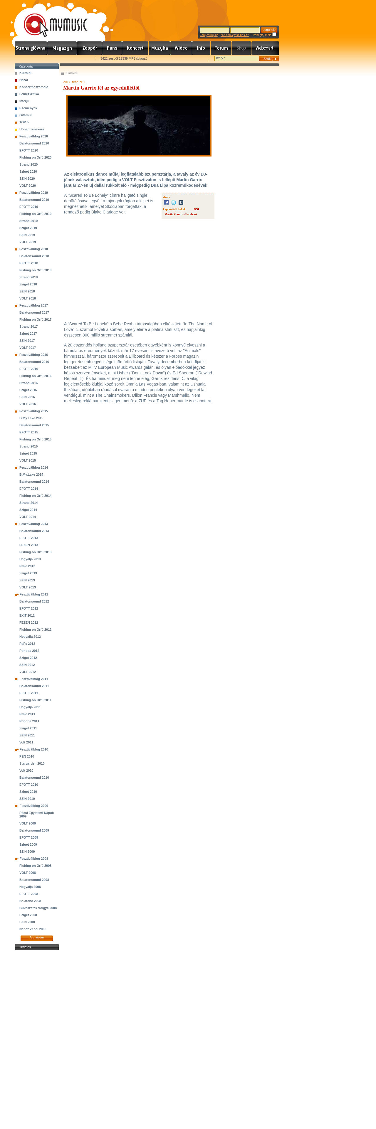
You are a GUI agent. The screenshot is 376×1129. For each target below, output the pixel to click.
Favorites (27, 59)
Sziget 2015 (28, 453)
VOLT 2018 (27, 298)
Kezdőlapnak (52, 59)
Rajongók (112, 48)
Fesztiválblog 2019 (33, 192)
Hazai (23, 80)
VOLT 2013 (27, 587)
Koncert (135, 48)
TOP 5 (23, 122)
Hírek (62, 48)
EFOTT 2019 (28, 206)
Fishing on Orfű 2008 (35, 865)
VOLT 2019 (27, 242)
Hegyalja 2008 (30, 887)
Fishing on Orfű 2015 (35, 439)
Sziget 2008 (28, 915)
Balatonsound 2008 (34, 879)
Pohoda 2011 (29, 721)
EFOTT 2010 (28, 784)
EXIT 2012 (27, 615)
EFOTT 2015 (28, 432)
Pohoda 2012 (29, 650)
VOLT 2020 (27, 185)
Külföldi (25, 73)
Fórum (221, 48)
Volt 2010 (26, 770)
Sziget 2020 (28, 171)
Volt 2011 (26, 742)
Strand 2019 (28, 221)
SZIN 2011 (27, 735)
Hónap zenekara (31, 129)
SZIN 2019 (27, 235)
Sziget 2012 (28, 657)
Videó (181, 48)
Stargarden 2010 (32, 763)
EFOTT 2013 (28, 538)
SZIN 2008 (27, 922)
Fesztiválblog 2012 (34, 594)
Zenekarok (89, 48)
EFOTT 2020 (28, 150)
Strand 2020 (28, 164)
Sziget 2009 (28, 844)
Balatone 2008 (30, 901)
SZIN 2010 (27, 798)
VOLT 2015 (27, 460)
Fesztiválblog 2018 (33, 249)
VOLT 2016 (27, 404)
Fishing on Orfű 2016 (35, 376)
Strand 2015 (28, 446)
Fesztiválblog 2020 (33, 136)
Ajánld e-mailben (77, 59)
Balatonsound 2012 (34, 601)
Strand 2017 (28, 326)
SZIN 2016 (27, 397)
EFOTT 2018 (28, 263)
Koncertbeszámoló (33, 87)
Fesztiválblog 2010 (34, 749)
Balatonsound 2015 (34, 425)
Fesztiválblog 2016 (33, 354)
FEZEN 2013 (28, 545)
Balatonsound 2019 (34, 199)
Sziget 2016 (28, 390)
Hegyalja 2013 (30, 559)
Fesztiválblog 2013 (33, 524)
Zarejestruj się (209, 35)
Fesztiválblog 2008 (34, 858)
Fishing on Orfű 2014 (35, 495)
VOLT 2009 (27, 823)
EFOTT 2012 (28, 608)
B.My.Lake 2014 (31, 474)
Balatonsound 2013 (34, 531)
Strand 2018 (28, 277)
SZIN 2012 (27, 665)
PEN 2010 (26, 756)
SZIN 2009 (27, 851)
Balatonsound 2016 (34, 362)
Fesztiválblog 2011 (34, 679)
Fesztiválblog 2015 (33, 411)
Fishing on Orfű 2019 (35, 214)
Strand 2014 (28, 502)
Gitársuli (26, 115)
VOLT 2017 (27, 347)
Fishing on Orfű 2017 (35, 319)
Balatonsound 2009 (34, 830)
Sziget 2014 (28, 510)
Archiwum (37, 937)
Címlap (31, 48)
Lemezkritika (29, 94)
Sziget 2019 (28, 228)
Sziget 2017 (28, 333)
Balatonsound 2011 (34, 686)
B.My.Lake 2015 (31, 418)
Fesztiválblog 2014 (33, 467)
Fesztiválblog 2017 (33, 305)
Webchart (265, 48)
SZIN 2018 (27, 291)
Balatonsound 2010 (34, 777)
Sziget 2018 (28, 284)
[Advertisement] (36, 1039)
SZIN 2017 (27, 340)
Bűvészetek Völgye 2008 (38, 908)
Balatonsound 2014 (34, 481)
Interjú (24, 101)
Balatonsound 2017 (34, 312)
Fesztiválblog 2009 (34, 805)
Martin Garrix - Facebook (180, 214)
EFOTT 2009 (28, 837)
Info (201, 48)
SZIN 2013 (27, 580)
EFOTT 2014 (28, 488)
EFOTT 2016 (28, 369)
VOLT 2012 (27, 672)
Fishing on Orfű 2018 (35, 270)
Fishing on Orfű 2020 (35, 157)
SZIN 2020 (27, 178)
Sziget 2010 (28, 791)
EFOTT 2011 (28, 693)
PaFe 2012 (27, 643)
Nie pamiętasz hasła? (235, 35)
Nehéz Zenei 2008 (32, 929)
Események (28, 108)
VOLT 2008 (27, 872)
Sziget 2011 (28, 728)
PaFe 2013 (27, 566)
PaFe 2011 (27, 714)
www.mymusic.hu (51, 19)
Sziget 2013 (28, 573)
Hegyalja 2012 (30, 636)
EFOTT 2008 (28, 894)
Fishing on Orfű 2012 (35, 629)
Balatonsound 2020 (34, 143)
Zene (159, 48)
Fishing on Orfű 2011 (35, 700)
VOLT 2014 (27, 517)
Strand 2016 (28, 383)
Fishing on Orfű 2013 (35, 552)
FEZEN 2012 (28, 622)
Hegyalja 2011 (30, 707)
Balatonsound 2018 (34, 256)
